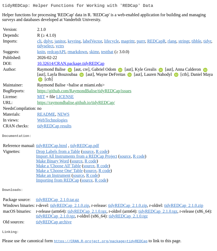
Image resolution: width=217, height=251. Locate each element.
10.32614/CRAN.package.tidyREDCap (70, 64)
